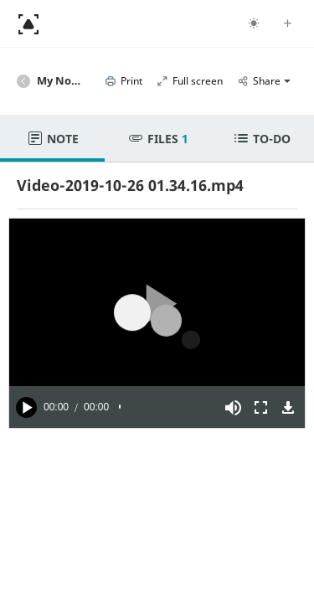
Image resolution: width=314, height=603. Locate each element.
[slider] (166, 407)
